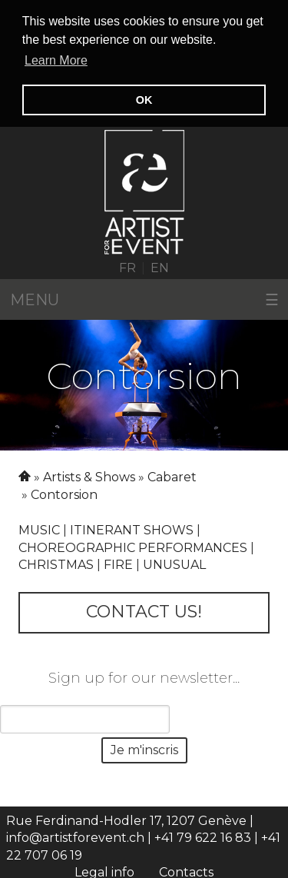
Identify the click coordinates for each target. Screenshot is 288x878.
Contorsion (64, 493)
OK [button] (144, 100)
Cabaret (172, 476)
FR (127, 266)
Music (39, 528)
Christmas (56, 563)
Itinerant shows (132, 528)
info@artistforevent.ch (75, 837)
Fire (118, 563)
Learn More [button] (56, 60)
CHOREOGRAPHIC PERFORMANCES (132, 546)
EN (160, 266)
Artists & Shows (89, 476)
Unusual (174, 563)
